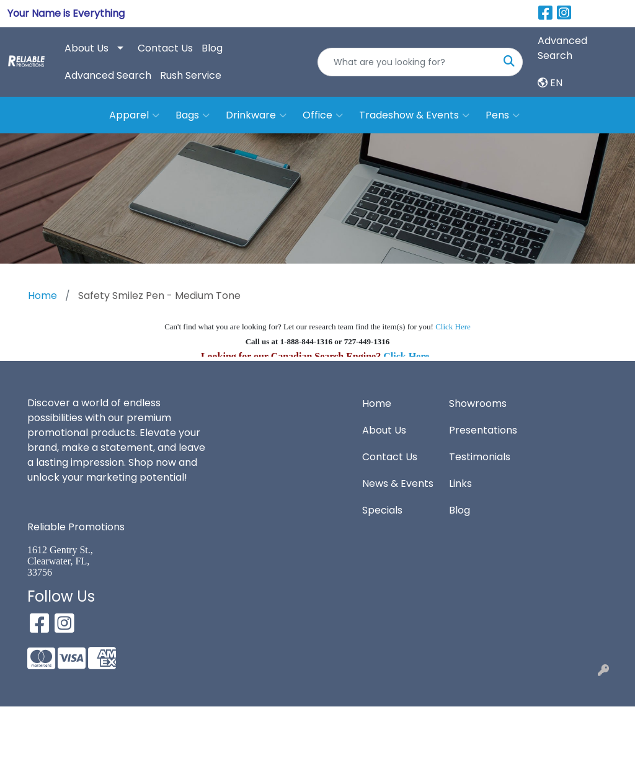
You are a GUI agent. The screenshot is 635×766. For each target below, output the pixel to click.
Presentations (483, 430)
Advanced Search (107, 75)
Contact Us (165, 48)
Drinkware (256, 115)
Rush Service (190, 75)
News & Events (397, 483)
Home (376, 403)
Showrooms (478, 403)
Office (323, 115)
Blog (212, 48)
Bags (192, 115)
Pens (503, 115)
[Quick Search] (407, 62)
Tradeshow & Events (414, 115)
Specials (382, 510)
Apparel (134, 115)
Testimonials (479, 457)
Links (460, 483)
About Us (86, 48)
